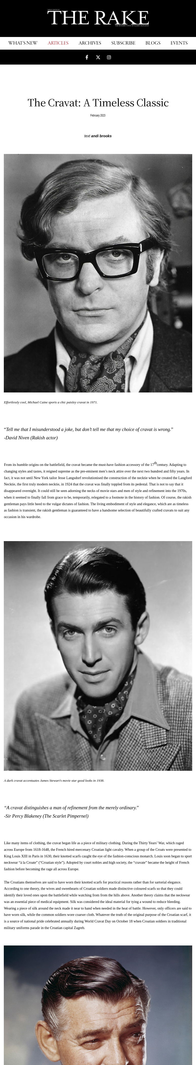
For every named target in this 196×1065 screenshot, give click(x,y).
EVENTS (179, 43)
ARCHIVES (90, 43)
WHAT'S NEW (23, 43)
